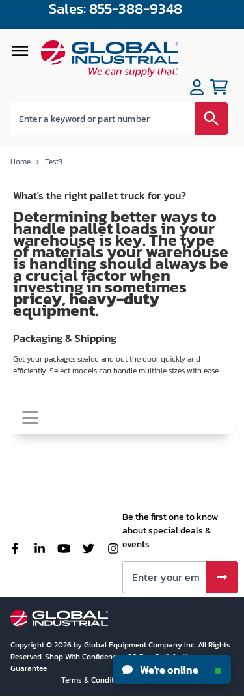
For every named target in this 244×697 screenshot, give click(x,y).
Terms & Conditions (96, 680)
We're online (171, 669)
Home (20, 161)
